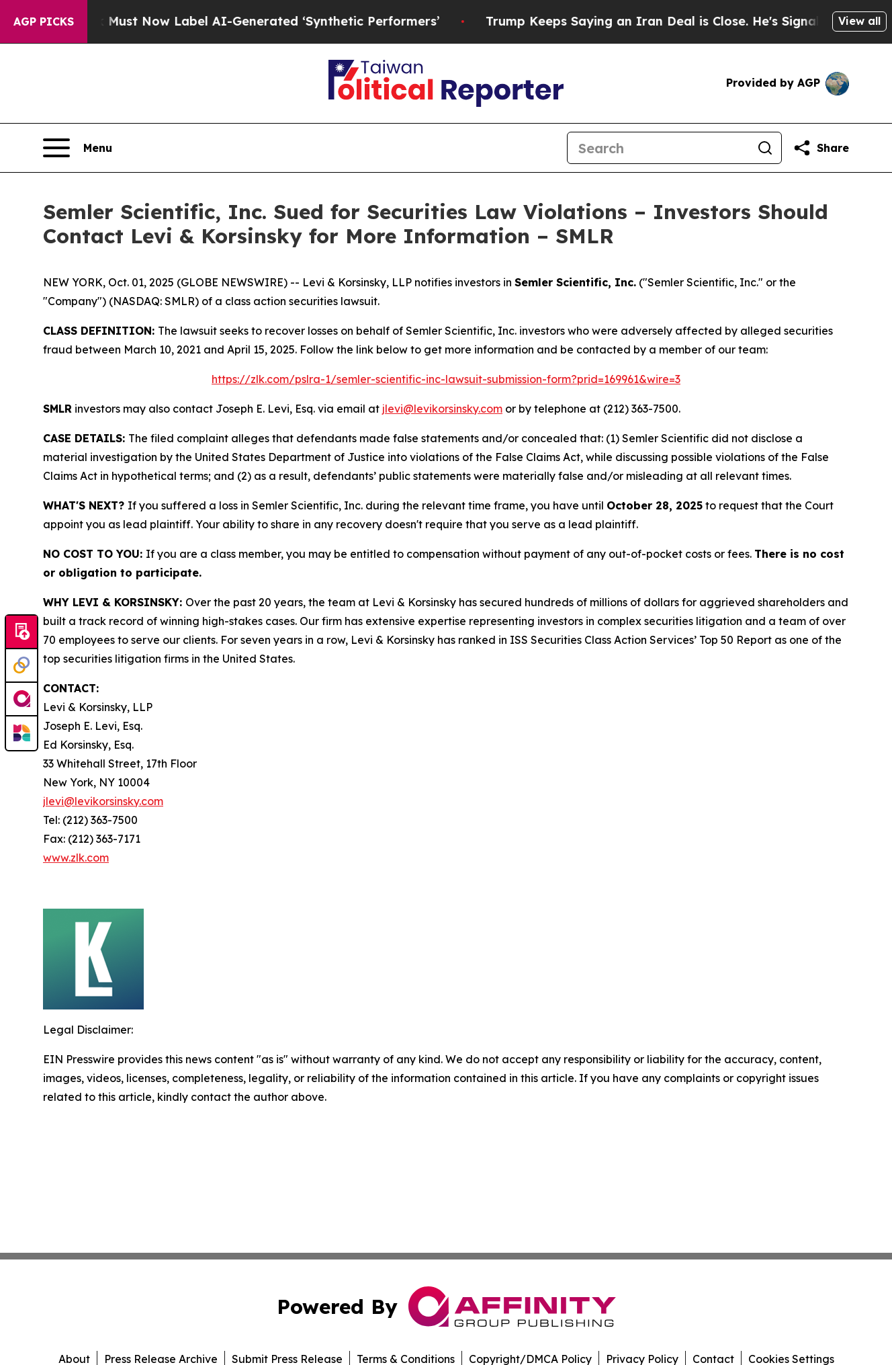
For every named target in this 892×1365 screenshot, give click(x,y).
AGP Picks (43, 21)
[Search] (658, 147)
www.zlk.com (76, 857)
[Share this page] (821, 147)
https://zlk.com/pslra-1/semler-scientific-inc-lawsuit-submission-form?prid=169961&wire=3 (446, 379)
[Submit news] (21, 632)
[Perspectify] (21, 666)
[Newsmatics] (21, 733)
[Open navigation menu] (77, 147)
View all (859, 21)
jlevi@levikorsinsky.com (442, 408)
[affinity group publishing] (21, 699)
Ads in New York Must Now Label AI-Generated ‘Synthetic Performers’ (234, 21)
